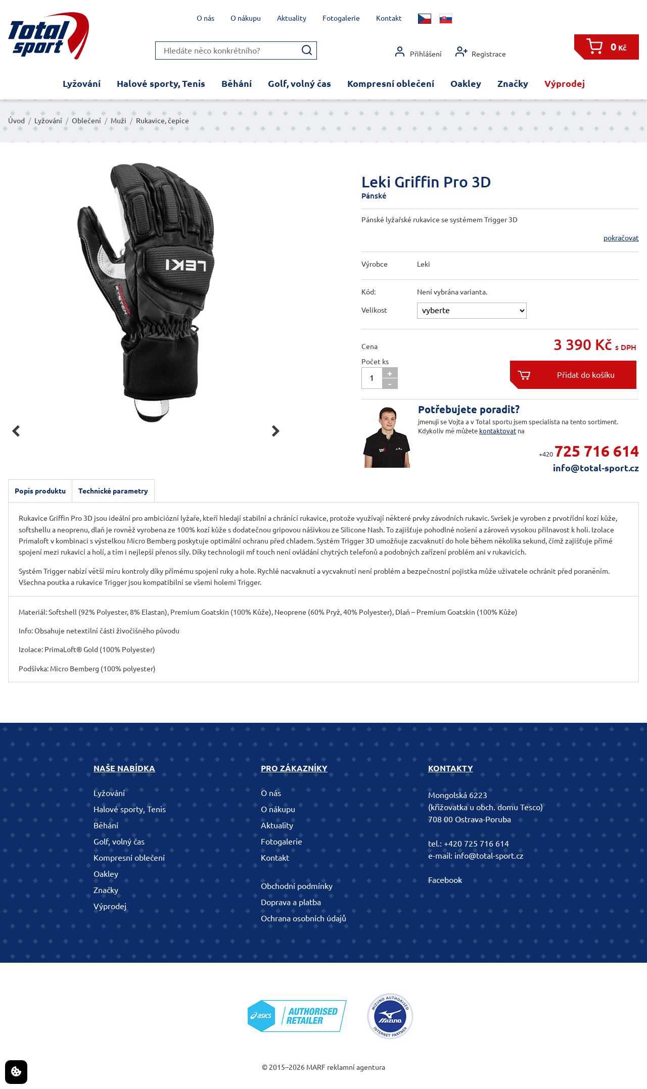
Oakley (465, 83)
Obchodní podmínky (297, 885)
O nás (205, 18)
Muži (118, 121)
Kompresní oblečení (390, 83)
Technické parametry (113, 491)
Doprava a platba (291, 902)
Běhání (236, 83)
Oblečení (86, 121)
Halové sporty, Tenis (161, 83)
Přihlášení (418, 51)
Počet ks (375, 362)
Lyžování (82, 83)
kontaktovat (497, 430)
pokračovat (621, 238)
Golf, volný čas (299, 83)
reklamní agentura (356, 1067)
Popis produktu (40, 491)
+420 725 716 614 (476, 843)
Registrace (480, 51)
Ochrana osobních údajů (303, 918)
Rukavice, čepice (162, 121)
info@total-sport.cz (596, 468)
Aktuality (291, 18)
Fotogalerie (341, 18)
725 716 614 (596, 451)
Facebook (445, 879)
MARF (316, 1067)
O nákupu (245, 18)
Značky (512, 83)
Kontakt (389, 18)
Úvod (16, 121)
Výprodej (564, 83)
